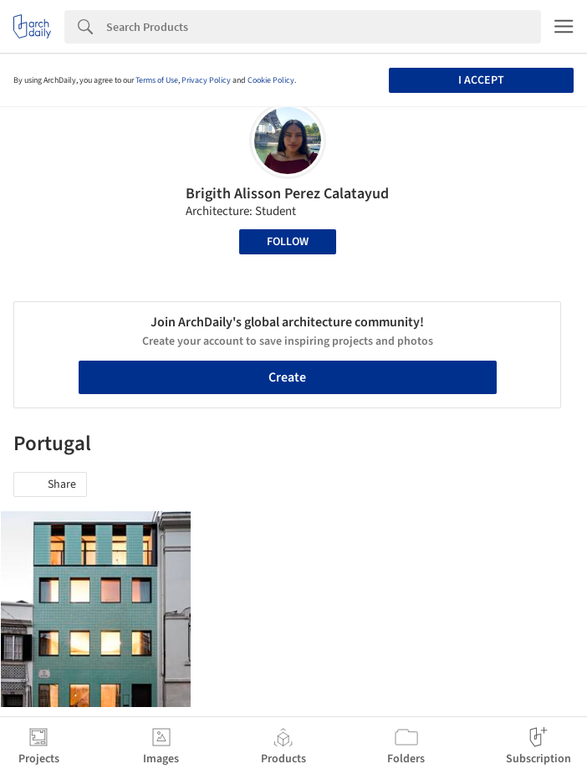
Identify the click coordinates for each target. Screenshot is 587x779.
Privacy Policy (206, 80)
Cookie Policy (271, 80)
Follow (288, 241)
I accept (481, 80)
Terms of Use (156, 80)
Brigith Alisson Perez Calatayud (287, 193)
